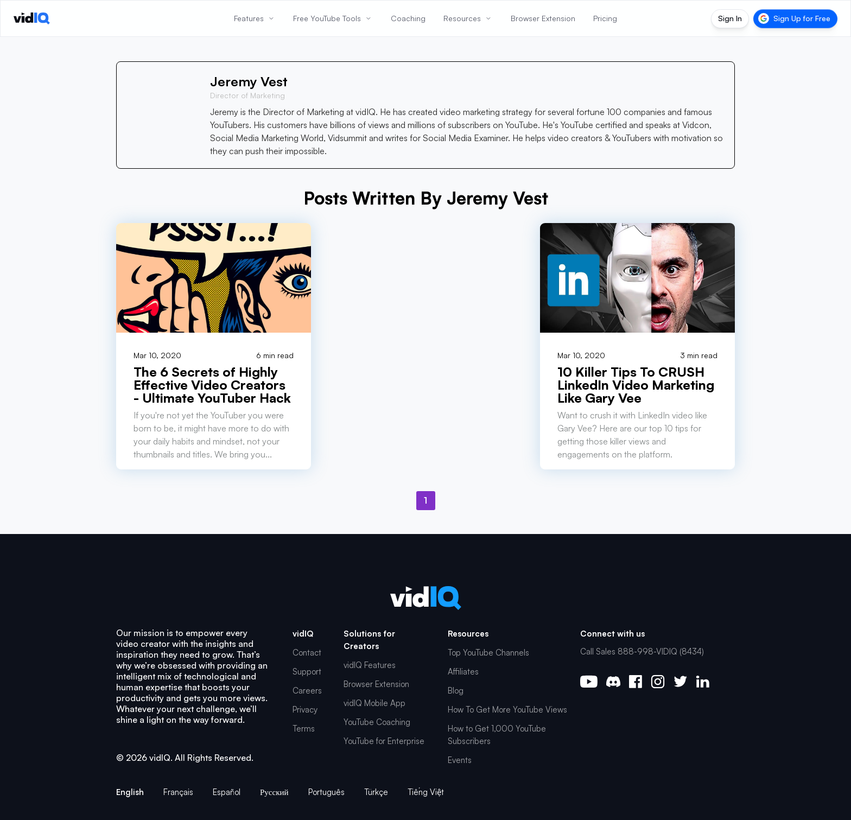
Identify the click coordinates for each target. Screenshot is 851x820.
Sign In (730, 18)
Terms (304, 728)
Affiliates (463, 671)
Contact (307, 652)
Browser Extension (376, 684)
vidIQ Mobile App (374, 703)
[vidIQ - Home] (32, 18)
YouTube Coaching (377, 722)
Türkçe (376, 792)
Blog (455, 690)
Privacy (305, 709)
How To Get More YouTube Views (507, 709)
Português (326, 792)
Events (460, 760)
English (130, 792)
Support (307, 671)
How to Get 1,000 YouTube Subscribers (497, 734)
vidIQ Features (370, 665)
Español (226, 792)
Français (178, 792)
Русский (274, 792)
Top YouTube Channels (488, 652)
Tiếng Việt (426, 792)
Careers (307, 690)
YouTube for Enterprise (384, 741)
